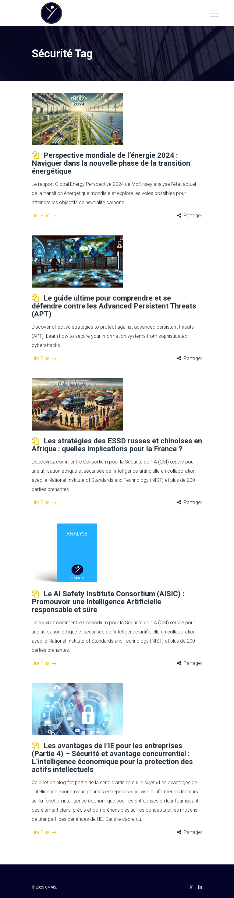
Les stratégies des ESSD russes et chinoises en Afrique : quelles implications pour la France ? (117, 445)
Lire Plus (44, 215)
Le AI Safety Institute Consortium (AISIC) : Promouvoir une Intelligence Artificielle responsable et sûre (108, 602)
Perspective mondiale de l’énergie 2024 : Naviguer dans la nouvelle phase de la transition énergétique (111, 163)
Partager (193, 215)
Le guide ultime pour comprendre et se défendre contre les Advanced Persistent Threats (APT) (114, 306)
